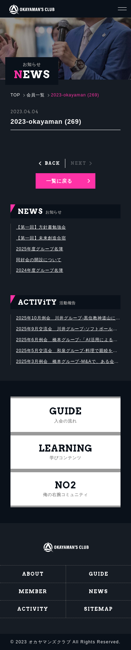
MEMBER (33, 591)
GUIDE (98, 574)
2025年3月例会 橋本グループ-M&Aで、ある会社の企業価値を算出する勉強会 (68, 361)
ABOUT (33, 574)
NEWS (98, 591)
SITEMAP (98, 609)
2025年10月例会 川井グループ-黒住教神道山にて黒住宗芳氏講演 (68, 318)
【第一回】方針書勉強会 (41, 227)
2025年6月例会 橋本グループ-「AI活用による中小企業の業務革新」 (68, 339)
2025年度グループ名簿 (39, 248)
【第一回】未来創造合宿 (41, 238)
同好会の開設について (38, 259)
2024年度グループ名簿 (39, 270)
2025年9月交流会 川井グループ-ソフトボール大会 (68, 328)
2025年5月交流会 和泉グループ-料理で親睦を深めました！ (68, 350)
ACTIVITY (32, 609)
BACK (52, 163)
